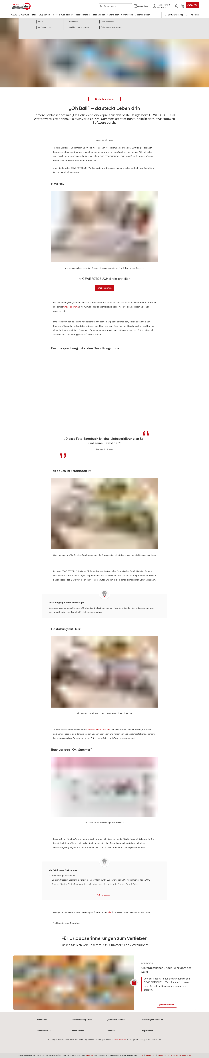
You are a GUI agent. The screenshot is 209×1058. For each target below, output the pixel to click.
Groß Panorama (71, 306)
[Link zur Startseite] (37, 6)
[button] (176, 6)
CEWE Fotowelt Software (98, 729)
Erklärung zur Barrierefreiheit (179, 1055)
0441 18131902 (120, 1042)
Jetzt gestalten (104, 287)
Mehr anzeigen (103, 895)
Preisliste (89, 1055)
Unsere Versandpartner (82, 1022)
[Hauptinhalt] (104, 516)
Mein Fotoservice (44, 1033)
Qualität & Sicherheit (116, 1022)
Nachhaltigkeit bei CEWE (152, 1022)
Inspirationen (147, 1033)
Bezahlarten (42, 1022)
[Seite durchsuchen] (115, 6)
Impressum (162, 1055)
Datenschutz (150, 1055)
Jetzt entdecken (167, 1005)
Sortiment (111, 1033)
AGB (141, 1055)
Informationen (78, 1033)
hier (110, 912)
